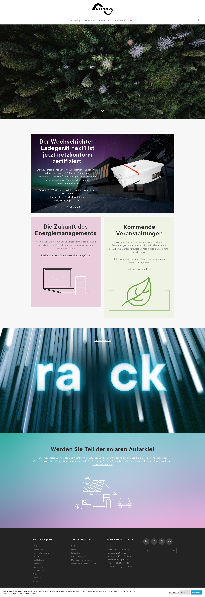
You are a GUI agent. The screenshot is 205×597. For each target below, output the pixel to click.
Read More (174, 592)
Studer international (41, 553)
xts (115, 553)
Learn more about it (103, 464)
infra (109, 546)
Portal (73, 546)
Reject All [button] (184, 592)
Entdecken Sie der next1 (67, 207)
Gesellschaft (38, 549)
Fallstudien (75, 553)
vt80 (129, 556)
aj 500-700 (123, 563)
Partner (36, 556)
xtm (120, 553)
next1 (109, 549)
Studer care (38, 567)
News (73, 549)
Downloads (37, 563)
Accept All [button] (196, 592)
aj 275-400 (112, 563)
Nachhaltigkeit (39, 560)
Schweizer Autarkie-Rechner (83, 563)
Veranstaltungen (78, 556)
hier (148, 262)
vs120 (125, 560)
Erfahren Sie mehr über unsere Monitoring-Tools (65, 255)
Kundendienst (39, 570)
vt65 (123, 556)
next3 (115, 549)
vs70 (119, 560)
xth (124, 553)
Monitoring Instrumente (81, 560)
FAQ (35, 546)
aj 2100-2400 (127, 566)
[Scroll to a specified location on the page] (102, 111)
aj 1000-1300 (113, 566)
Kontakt (36, 581)
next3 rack (124, 549)
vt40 (118, 556)
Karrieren (37, 577)
